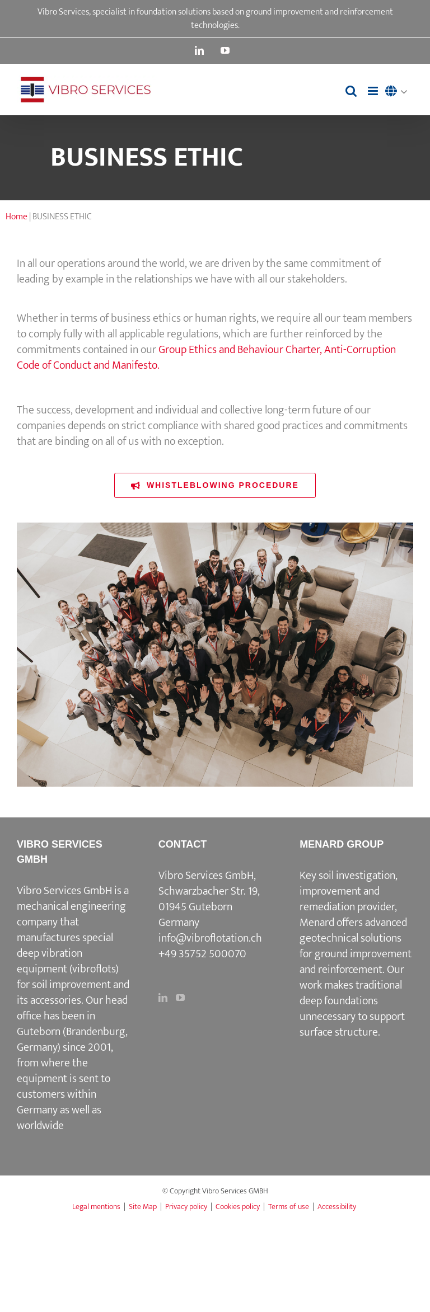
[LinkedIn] (162, 997)
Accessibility (336, 1206)
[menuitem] (399, 92)
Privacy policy (186, 1206)
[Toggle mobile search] (351, 91)
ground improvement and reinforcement (356, 961)
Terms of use (288, 1206)
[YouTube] (180, 997)
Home (16, 216)
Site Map (143, 1206)
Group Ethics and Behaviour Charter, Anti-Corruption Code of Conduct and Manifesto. (206, 357)
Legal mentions (96, 1206)
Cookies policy (238, 1206)
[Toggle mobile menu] (374, 91)
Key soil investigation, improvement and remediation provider (349, 891)
